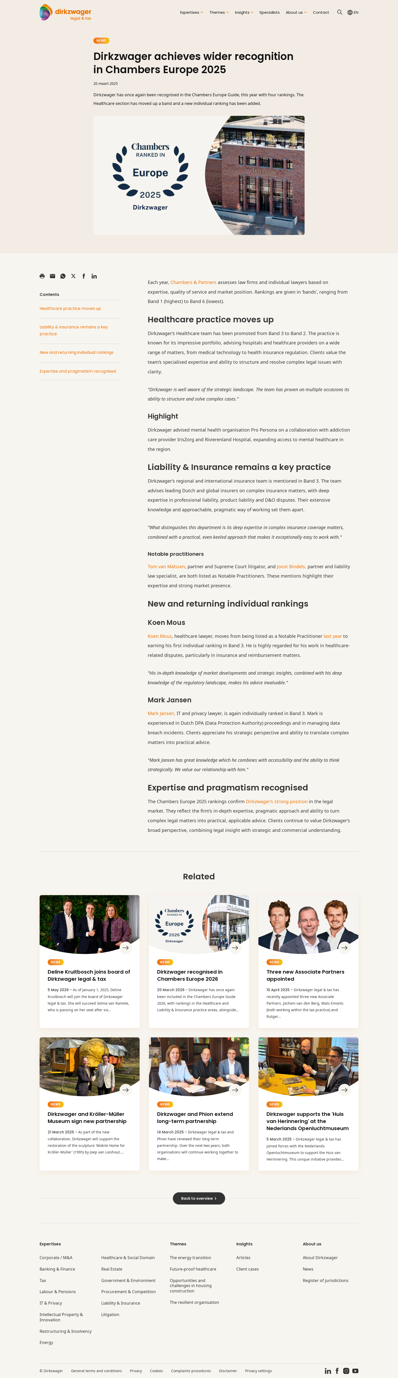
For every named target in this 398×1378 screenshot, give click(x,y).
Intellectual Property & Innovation (61, 1317)
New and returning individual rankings (76, 352)
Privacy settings (258, 1370)
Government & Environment (128, 1280)
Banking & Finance (57, 1269)
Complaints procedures (191, 1370)
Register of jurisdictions (326, 1280)
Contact (321, 12)
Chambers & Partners (194, 282)
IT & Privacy (51, 1303)
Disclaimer (228, 1370)
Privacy (136, 1370)
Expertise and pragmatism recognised (78, 371)
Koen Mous (160, 636)
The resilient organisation (194, 1302)
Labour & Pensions (58, 1291)
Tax (43, 1280)
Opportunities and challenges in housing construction (191, 1286)
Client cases (247, 1269)
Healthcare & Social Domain (128, 1257)
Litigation (110, 1314)
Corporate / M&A (56, 1257)
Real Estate (111, 1269)
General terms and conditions (96, 1370)
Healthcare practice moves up (70, 308)
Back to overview (199, 1198)
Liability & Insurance (120, 1303)
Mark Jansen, (161, 713)
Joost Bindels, (291, 566)
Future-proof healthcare (193, 1269)
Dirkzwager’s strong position (277, 801)
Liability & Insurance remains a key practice (74, 330)
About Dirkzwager (320, 1257)
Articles (243, 1257)
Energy (46, 1342)
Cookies (156, 1370)
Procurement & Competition (128, 1291)
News (101, 40)
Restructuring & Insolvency (66, 1331)
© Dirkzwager (51, 1370)
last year (333, 636)
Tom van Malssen (166, 566)
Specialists (269, 12)
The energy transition (190, 1257)
